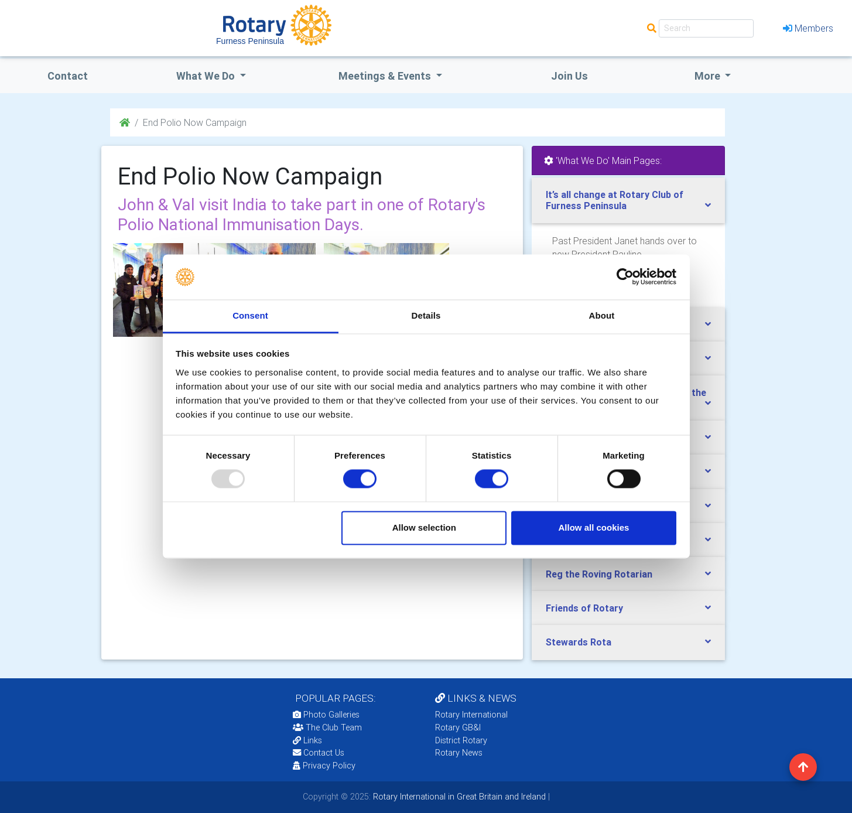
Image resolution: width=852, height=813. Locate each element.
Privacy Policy (324, 765)
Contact (67, 76)
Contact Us (318, 752)
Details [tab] (426, 315)
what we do (206, 76)
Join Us (569, 76)
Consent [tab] (250, 315)
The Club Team (327, 727)
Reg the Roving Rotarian (599, 574)
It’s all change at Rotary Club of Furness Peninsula (614, 200)
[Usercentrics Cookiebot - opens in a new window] (625, 277)
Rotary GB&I (458, 727)
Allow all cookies (593, 527)
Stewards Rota (578, 642)
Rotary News (459, 752)
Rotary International (471, 714)
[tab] (628, 200)
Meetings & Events (385, 76)
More (708, 76)
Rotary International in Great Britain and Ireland (458, 796)
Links (307, 740)
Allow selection (424, 527)
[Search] (706, 28)
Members (808, 28)
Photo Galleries (326, 714)
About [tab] (602, 315)
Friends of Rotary (584, 608)
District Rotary (461, 740)
